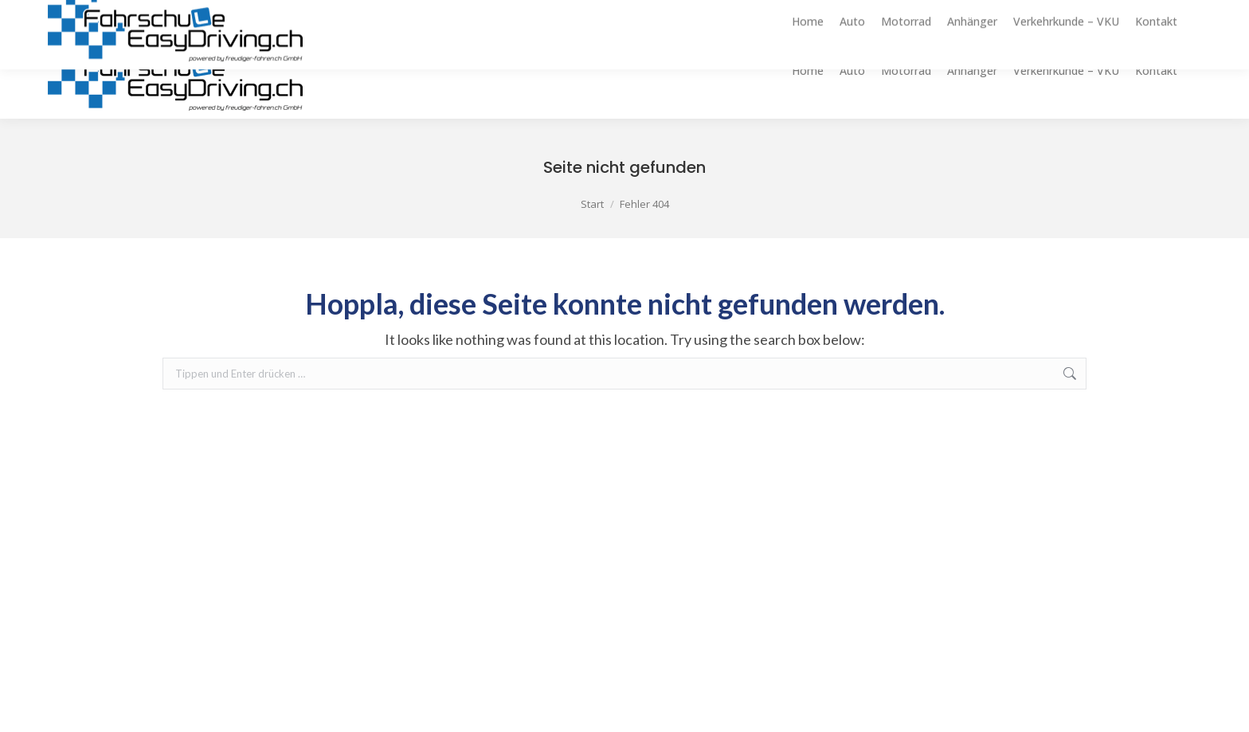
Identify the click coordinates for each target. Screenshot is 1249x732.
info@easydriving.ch (1067, 11)
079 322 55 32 (1183, 11)
